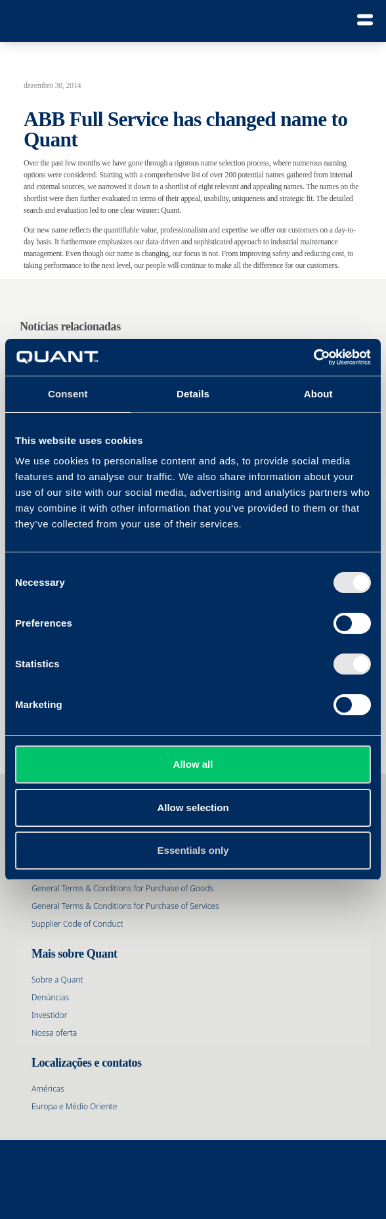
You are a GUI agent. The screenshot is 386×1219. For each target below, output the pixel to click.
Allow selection (192, 807)
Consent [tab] (68, 393)
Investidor (50, 1015)
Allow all (193, 764)
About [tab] (318, 393)
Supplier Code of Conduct (77, 923)
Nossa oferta (54, 1032)
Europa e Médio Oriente (74, 1106)
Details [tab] (193, 393)
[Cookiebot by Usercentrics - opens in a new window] (313, 357)
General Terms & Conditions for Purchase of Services (125, 906)
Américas (48, 1088)
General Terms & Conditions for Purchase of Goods (122, 888)
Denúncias (50, 997)
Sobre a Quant (57, 979)
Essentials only (192, 850)
